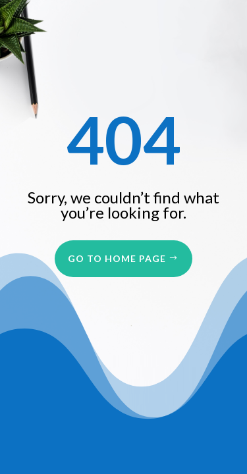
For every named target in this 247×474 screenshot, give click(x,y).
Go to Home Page (117, 258)
